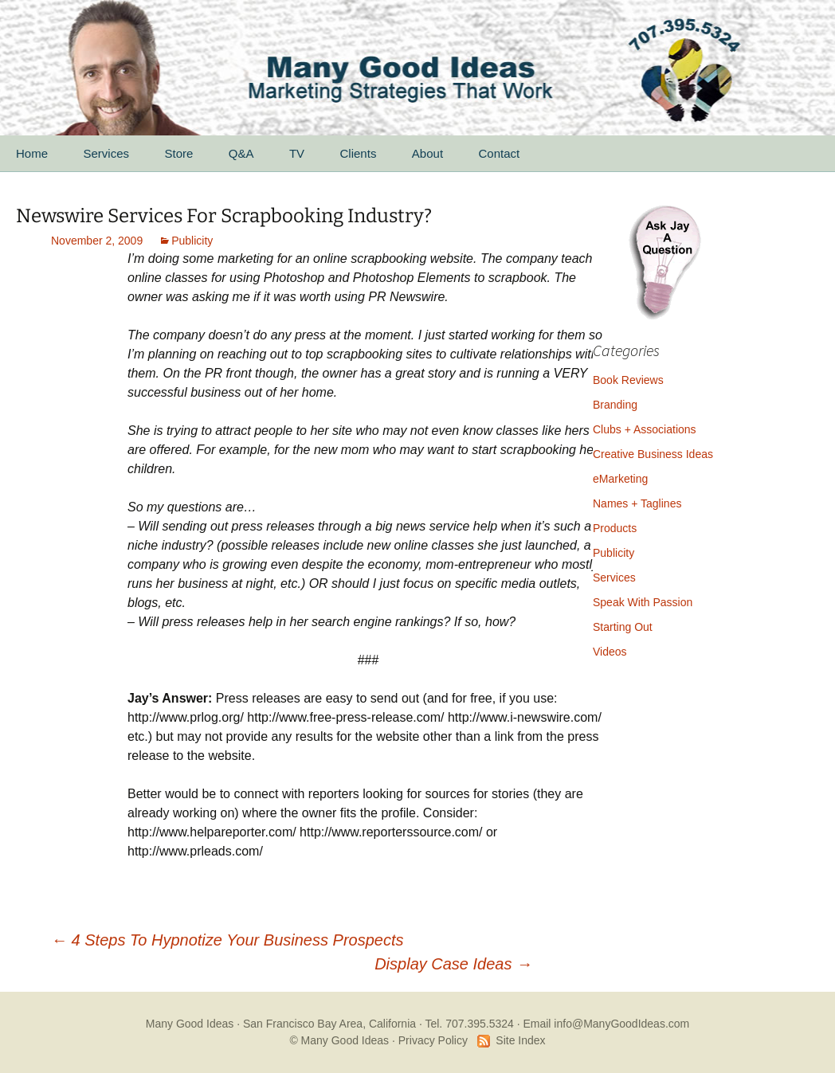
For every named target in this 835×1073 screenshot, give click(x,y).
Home (32, 153)
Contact (499, 153)
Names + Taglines (637, 503)
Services (106, 153)
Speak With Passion (642, 602)
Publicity (192, 240)
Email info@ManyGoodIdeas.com (606, 1023)
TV (296, 153)
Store (178, 153)
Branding (615, 404)
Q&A (241, 153)
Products (615, 528)
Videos (610, 651)
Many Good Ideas (190, 1023)
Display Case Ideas (453, 964)
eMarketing (620, 478)
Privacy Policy (433, 1040)
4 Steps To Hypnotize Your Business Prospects (227, 940)
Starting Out (623, 627)
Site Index (520, 1040)
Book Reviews (628, 380)
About (427, 153)
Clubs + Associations (644, 429)
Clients (358, 153)
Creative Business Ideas (653, 454)
